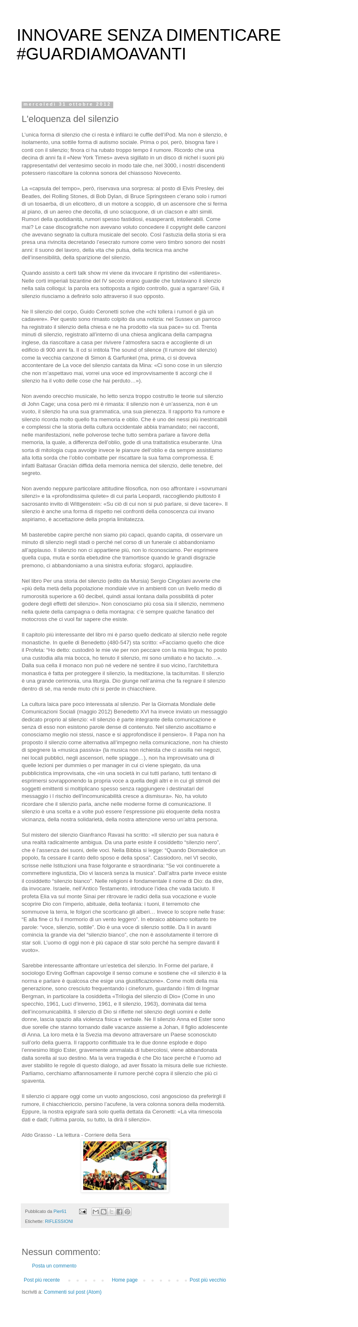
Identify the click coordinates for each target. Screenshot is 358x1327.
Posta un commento (54, 1266)
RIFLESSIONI (59, 1221)
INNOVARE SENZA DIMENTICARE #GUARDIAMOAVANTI (149, 44)
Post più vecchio (208, 1280)
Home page (125, 1280)
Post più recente (42, 1280)
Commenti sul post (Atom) (73, 1292)
